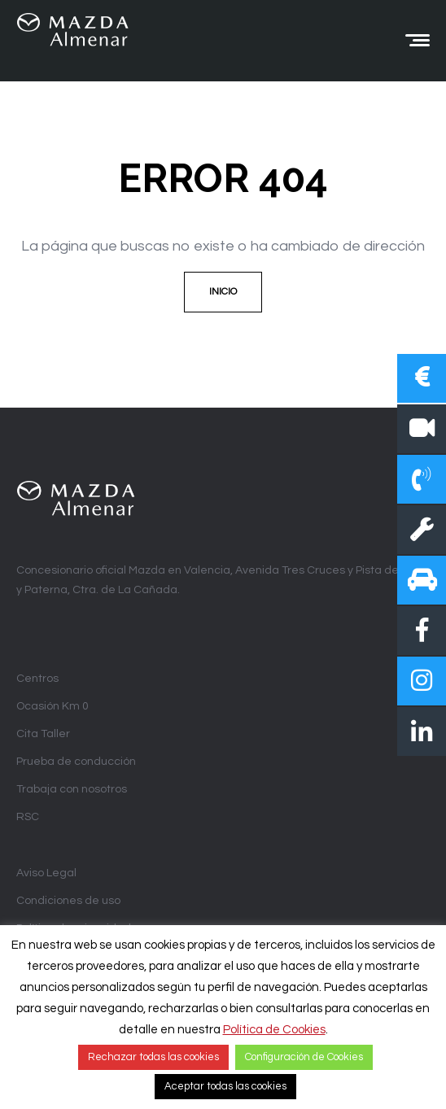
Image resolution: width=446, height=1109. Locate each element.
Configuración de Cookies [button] (304, 1057)
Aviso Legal (46, 873)
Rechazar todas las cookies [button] (153, 1057)
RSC (27, 817)
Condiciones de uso (68, 900)
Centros (37, 678)
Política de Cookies (274, 1030)
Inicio (223, 291)
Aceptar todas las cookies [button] (225, 1086)
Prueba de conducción (76, 761)
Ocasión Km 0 (52, 706)
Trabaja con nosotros (71, 789)
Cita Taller (43, 734)
